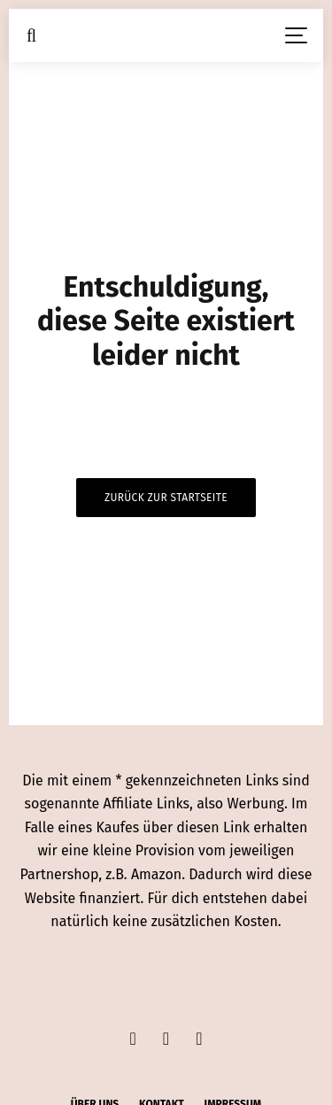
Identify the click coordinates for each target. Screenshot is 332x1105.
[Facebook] (133, 1038)
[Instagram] (166, 1038)
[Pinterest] (198, 1038)
